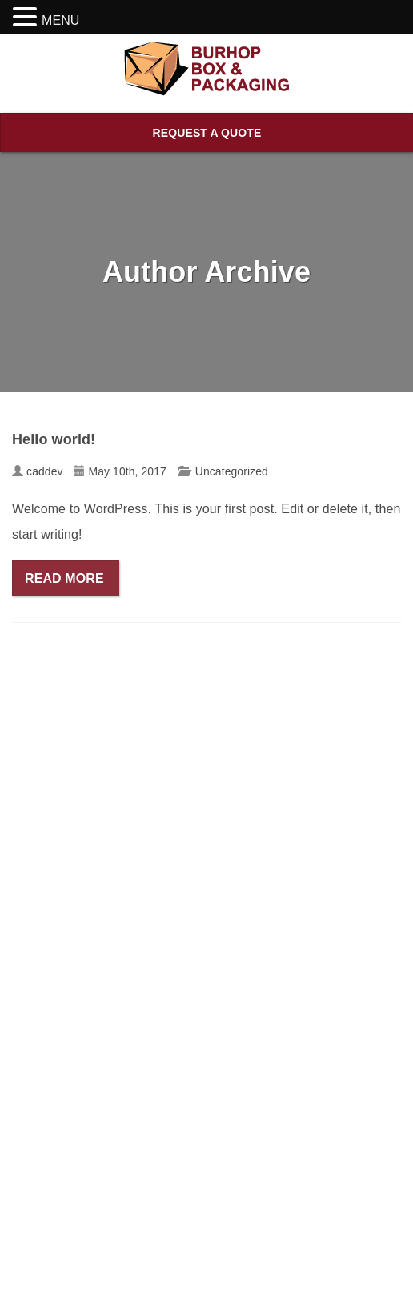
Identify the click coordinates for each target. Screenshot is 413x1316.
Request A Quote (207, 132)
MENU (61, 20)
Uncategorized (231, 473)
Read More (66, 580)
